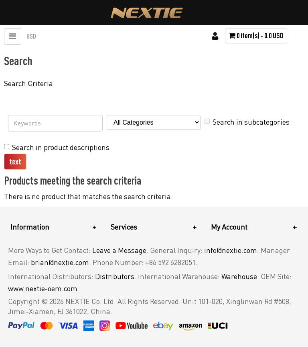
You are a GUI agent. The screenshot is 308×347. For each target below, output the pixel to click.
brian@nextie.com (60, 262)
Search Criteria (28, 83)
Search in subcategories (247, 121)
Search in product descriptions (56, 147)
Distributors (114, 276)
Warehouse (239, 276)
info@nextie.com (230, 250)
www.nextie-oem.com (42, 288)
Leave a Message (119, 250)
